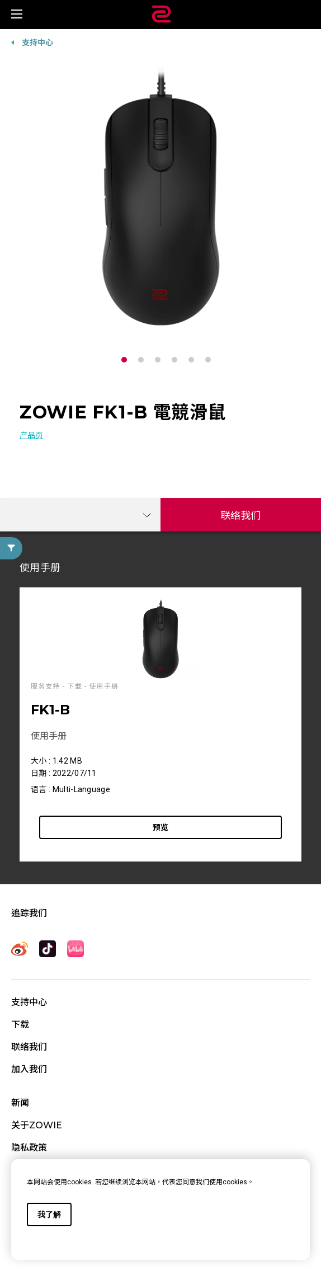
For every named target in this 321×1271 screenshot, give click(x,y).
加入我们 (29, 1069)
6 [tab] (210, 359)
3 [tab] (160, 359)
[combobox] (80, 514)
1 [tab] (127, 359)
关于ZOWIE (36, 1125)
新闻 (20, 1103)
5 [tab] (194, 359)
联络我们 (241, 515)
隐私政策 (29, 1147)
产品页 (31, 435)
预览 (160, 827)
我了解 (49, 1214)
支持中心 (37, 42)
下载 (20, 1024)
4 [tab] (177, 359)
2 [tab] (143, 359)
